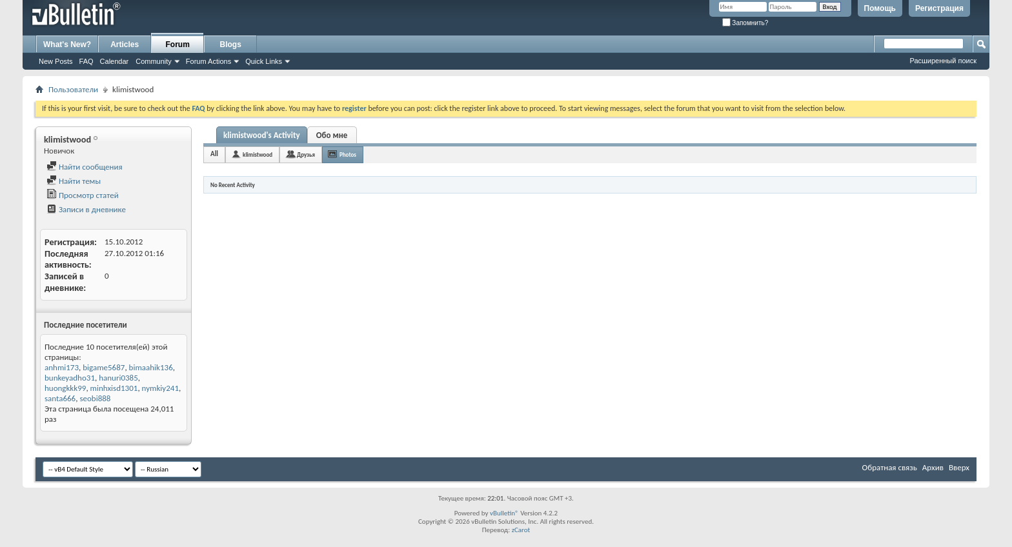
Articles (124, 44)
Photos (347, 154)
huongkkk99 (65, 388)
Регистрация (939, 8)
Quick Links (263, 61)
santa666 (60, 398)
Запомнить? (745, 22)
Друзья (306, 154)
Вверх (959, 467)
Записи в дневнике (86, 209)
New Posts (56, 61)
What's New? (67, 44)
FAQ (86, 61)
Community (154, 61)
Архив (933, 467)
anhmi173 (62, 367)
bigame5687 (104, 367)
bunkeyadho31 (70, 378)
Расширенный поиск (943, 61)
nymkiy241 (160, 388)
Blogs (230, 44)
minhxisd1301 (114, 388)
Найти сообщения (84, 167)
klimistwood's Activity (261, 135)
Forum (178, 44)
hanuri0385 (118, 378)
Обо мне (332, 135)
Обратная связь (889, 467)
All (214, 154)
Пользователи (73, 89)
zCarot (521, 530)
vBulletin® (504, 513)
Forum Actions (208, 61)
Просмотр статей (82, 195)
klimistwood (257, 154)
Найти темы (73, 181)
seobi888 (94, 398)
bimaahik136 (151, 367)
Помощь (880, 8)
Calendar (114, 61)
